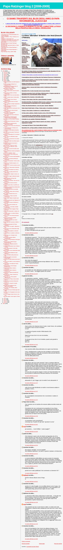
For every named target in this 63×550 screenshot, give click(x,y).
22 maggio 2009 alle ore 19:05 (31, 538)
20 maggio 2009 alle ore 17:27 (31, 382)
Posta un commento (26, 541)
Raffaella (25, 475)
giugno (5, 79)
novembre (6, 73)
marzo (5, 299)
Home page (42, 543)
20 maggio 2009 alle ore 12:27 (31, 273)
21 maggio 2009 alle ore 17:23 (31, 523)
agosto (5, 76)
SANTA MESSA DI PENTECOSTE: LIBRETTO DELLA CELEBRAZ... (10, 117)
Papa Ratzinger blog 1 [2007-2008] (8, 51)
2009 (4, 70)
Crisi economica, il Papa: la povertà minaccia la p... (10, 196)
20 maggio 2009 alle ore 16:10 (31, 375)
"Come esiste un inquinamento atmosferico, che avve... (9, 113)
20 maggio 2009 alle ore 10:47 (31, 255)
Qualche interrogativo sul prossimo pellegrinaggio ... (10, 257)
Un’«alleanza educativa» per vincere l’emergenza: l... (10, 220)
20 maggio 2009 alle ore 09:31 (31, 232)
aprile (5, 298)
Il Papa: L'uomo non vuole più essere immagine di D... (10, 111)
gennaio (5, 302)
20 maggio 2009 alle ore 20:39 (31, 431)
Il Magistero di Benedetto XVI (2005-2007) (10, 39)
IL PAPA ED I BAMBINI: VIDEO (9, 153)
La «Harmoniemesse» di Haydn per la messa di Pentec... (10, 128)
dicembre (6, 72)
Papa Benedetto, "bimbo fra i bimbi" (10, 145)
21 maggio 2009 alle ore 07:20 (31, 445)
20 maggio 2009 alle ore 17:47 (31, 399)
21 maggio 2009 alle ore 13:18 (31, 502)
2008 (4, 303)
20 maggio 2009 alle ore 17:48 (31, 416)
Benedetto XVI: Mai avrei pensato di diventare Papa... (10, 144)
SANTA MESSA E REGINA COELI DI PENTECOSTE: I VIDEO (10, 87)
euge (24, 426)
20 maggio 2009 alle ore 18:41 (31, 424)
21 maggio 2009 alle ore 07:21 (31, 453)
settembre (6, 75)
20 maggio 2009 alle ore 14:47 (31, 358)
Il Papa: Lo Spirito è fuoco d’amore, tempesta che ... (10, 100)
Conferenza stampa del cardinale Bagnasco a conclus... (9, 218)
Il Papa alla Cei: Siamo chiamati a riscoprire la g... (9, 271)
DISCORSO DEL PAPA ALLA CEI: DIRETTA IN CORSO (9, 286)
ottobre (5, 74)
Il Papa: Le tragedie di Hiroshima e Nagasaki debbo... (10, 106)
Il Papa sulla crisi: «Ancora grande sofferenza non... (9, 277)
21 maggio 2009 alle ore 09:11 (31, 473)
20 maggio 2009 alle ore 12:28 (31, 321)
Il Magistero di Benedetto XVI (7, 38)
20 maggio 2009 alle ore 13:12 (31, 344)
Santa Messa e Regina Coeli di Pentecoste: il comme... (9, 89)
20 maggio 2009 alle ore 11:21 (31, 265)
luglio (5, 78)
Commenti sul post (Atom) (32, 546)
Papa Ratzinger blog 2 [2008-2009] (26, 6)
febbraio (5, 300)
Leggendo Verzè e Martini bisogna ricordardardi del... (9, 242)
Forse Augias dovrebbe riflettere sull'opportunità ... (9, 238)
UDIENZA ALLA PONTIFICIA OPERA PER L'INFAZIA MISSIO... (11, 188)
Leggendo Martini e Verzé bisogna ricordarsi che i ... (9, 266)
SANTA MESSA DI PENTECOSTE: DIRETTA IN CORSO (10, 124)
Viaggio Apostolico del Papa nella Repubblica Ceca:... (9, 179)
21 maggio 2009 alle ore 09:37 (31, 491)
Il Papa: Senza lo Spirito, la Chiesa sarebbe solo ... (10, 93)
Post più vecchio (58, 543)
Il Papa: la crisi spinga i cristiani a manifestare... (9, 268)
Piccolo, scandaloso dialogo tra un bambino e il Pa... (9, 85)
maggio (5, 80)
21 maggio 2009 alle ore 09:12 (31, 481)
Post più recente (25, 543)
